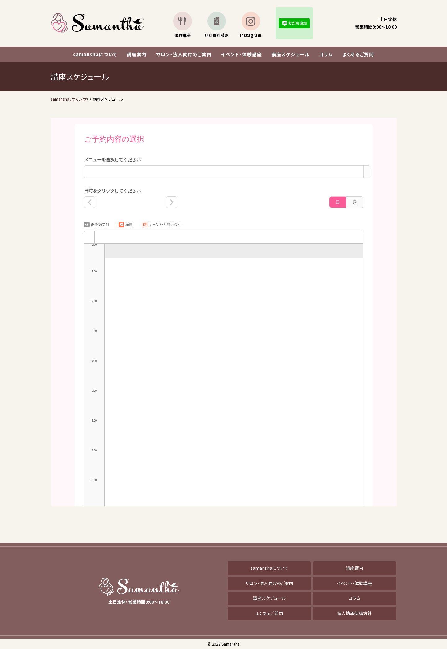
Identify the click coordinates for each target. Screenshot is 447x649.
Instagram (250, 35)
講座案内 (137, 54)
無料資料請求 (217, 35)
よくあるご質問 (358, 54)
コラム (326, 54)
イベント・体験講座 (241, 54)
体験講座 (182, 35)
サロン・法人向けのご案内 (184, 54)
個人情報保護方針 (354, 613)
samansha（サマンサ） (97, 23)
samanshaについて (95, 54)
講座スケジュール (290, 54)
